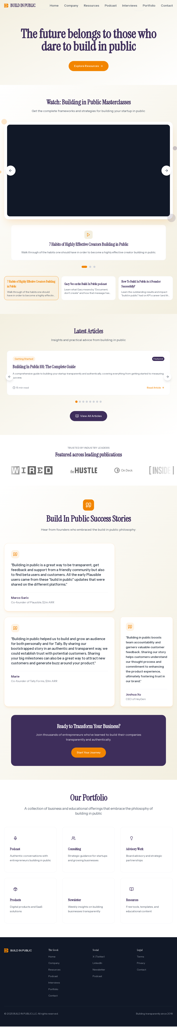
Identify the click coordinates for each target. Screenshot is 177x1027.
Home (54, 5)
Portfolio (149, 5)
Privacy (141, 963)
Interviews (129, 5)
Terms (140, 957)
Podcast (111, 5)
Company (71, 5)
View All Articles (88, 416)
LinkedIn (97, 963)
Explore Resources (88, 66)
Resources (91, 5)
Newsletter (99, 970)
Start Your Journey (88, 753)
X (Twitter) (99, 957)
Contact (167, 5)
